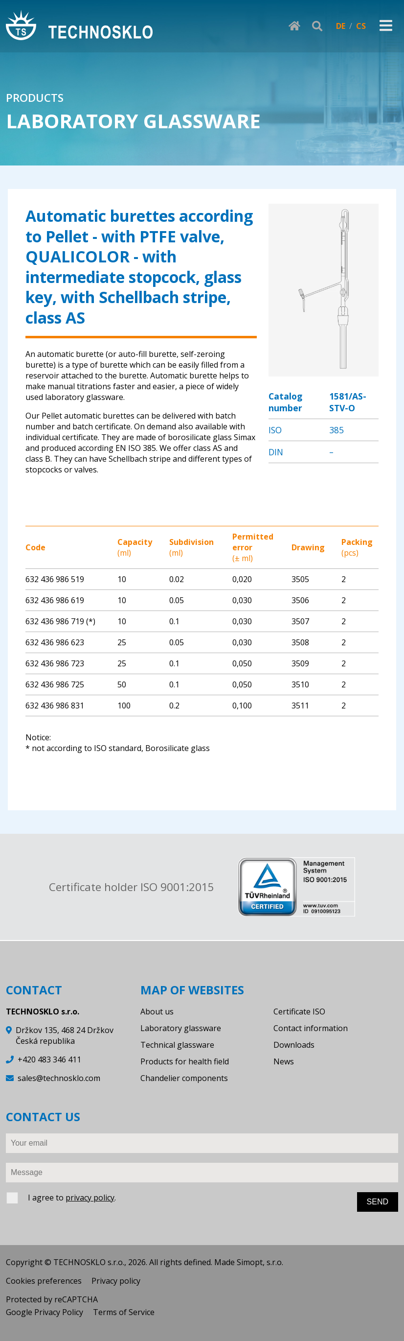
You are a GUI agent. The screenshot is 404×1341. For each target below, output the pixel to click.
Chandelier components (184, 1078)
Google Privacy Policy (44, 1312)
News (283, 1061)
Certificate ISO (299, 1011)
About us (157, 1011)
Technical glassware (177, 1044)
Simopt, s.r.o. (260, 1262)
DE (340, 26)
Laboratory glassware (180, 1028)
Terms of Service (124, 1312)
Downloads (293, 1044)
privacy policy (90, 1197)
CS (361, 26)
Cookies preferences (44, 1280)
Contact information (310, 1028)
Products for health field (184, 1061)
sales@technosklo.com (59, 1078)
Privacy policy (115, 1280)
